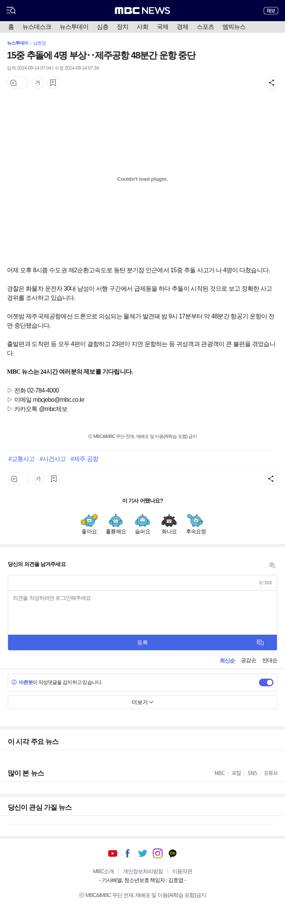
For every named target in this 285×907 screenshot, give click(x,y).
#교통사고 (21, 458)
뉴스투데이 (74, 26)
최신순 (227, 660)
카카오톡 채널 (172, 853)
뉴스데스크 (36, 26)
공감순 (248, 660)
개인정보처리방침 (143, 871)
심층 (102, 26)
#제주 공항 (84, 458)
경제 (182, 26)
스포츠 (205, 26)
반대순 (269, 660)
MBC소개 (103, 871)
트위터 (143, 853)
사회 (142, 26)
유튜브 (113, 853)
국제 (162, 26)
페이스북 (128, 853)
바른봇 (22, 682)
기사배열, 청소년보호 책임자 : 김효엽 (142, 880)
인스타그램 (157, 853)
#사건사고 (53, 458)
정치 (122, 26)
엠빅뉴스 (233, 26)
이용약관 (182, 871)
